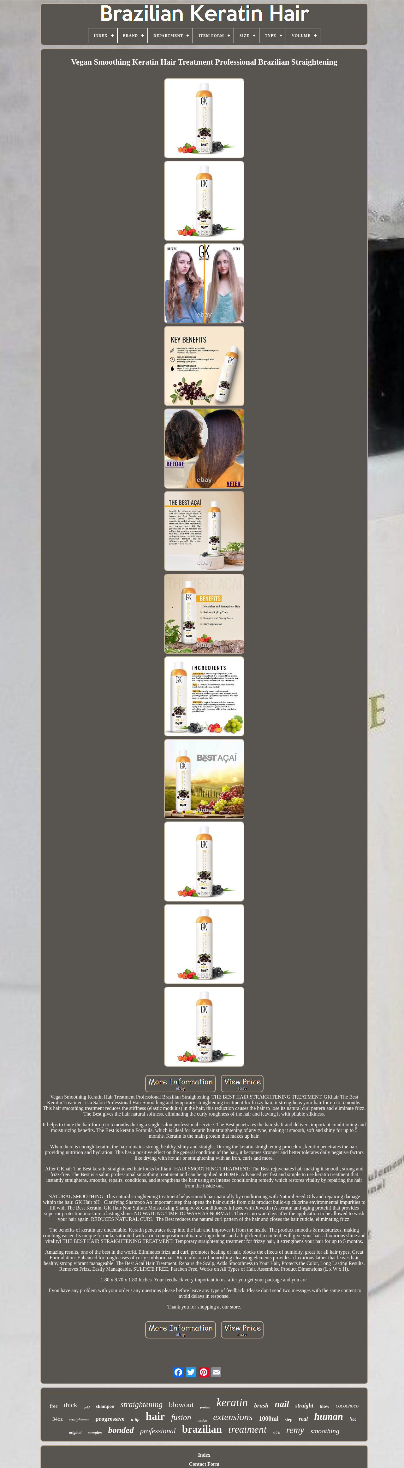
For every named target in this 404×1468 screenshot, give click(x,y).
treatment (247, 1429)
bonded (121, 1430)
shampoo (105, 1406)
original (75, 1432)
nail (282, 1404)
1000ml (268, 1418)
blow (325, 1406)
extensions (232, 1417)
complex (95, 1432)
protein (205, 1407)
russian (202, 1420)
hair (155, 1416)
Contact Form (204, 1464)
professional (158, 1431)
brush (261, 1405)
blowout (181, 1405)
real (303, 1419)
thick (70, 1405)
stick (276, 1432)
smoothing (325, 1431)
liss (352, 1419)
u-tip (135, 1419)
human (328, 1416)
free (54, 1406)
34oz (57, 1419)
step (288, 1419)
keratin (232, 1402)
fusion (181, 1417)
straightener (79, 1419)
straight (304, 1405)
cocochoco (347, 1406)
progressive (109, 1418)
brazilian (202, 1429)
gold (87, 1407)
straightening (142, 1404)
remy (295, 1430)
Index (204, 1455)
